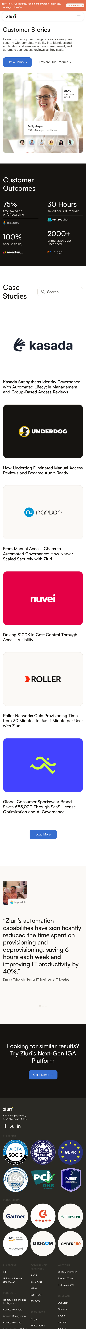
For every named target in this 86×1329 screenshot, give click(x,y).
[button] (78, 16)
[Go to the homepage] (11, 16)
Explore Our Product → (55, 62)
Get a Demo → (17, 62)
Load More (43, 834)
